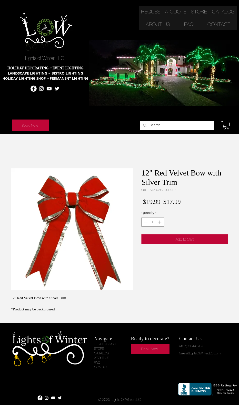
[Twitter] (57, 89)
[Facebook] (33, 89)
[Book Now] (30, 125)
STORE (99, 348)
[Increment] (160, 222)
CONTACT (101, 367)
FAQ (97, 362)
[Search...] (176, 125)
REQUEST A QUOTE (108, 344)
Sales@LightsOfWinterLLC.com (199, 353)
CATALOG (101, 353)
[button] (226, 125)
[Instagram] (41, 89)
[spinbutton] (152, 222)
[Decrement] (145, 222)
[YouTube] (49, 89)
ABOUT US (101, 358)
